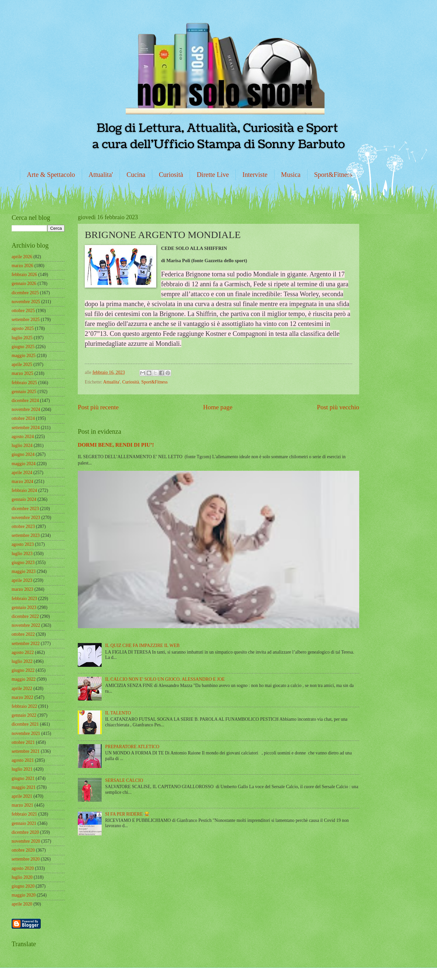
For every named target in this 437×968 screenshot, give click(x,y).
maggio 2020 (23, 895)
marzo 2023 (22, 589)
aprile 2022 (22, 688)
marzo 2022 (22, 697)
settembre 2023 (26, 535)
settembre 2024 (26, 427)
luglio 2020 (22, 877)
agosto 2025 (23, 328)
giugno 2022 (23, 670)
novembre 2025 (26, 301)
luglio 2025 (22, 337)
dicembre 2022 (25, 616)
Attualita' (101, 174)
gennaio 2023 (24, 607)
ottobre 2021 (23, 742)
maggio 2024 (23, 463)
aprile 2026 (22, 256)
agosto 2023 (23, 544)
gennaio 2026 (24, 283)
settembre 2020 (26, 859)
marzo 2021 (22, 805)
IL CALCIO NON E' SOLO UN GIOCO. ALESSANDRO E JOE (165, 679)
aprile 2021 (22, 796)
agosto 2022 (23, 652)
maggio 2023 (23, 571)
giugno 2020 (23, 886)
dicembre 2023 (25, 508)
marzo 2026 (22, 265)
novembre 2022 (26, 625)
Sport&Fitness (333, 174)
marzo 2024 (22, 481)
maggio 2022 (23, 679)
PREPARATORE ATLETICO (132, 746)
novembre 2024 (26, 409)
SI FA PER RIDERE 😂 (127, 814)
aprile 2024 (22, 472)
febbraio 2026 (24, 274)
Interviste (254, 174)
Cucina (135, 174)
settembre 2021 (26, 751)
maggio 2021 (23, 787)
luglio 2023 (22, 553)
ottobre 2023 (23, 526)
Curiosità (171, 174)
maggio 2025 (23, 355)
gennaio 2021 (24, 823)
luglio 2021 (22, 769)
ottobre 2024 (23, 418)
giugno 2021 (23, 778)
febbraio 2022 (24, 706)
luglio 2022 (22, 661)
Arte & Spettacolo (51, 174)
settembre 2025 (26, 319)
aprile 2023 (22, 580)
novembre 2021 (26, 733)
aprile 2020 (22, 904)
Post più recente (98, 407)
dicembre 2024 (25, 400)
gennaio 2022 (24, 715)
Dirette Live (213, 174)
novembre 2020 (26, 841)
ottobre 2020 (23, 850)
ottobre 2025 (23, 310)
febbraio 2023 (24, 598)
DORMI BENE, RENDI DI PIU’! (116, 445)
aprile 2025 (22, 364)
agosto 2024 (23, 436)
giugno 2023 (23, 562)
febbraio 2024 (24, 490)
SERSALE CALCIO (124, 780)
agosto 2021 (23, 760)
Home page (217, 407)
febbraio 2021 (24, 814)
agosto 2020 (23, 868)
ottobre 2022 (23, 634)
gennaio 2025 (24, 391)
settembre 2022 (26, 643)
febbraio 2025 (24, 382)
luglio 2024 (22, 445)
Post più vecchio (338, 407)
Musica (291, 174)
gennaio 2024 (24, 499)
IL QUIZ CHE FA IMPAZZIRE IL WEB (142, 645)
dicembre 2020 (25, 832)
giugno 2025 (23, 346)
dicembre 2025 (25, 292)
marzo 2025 (22, 373)
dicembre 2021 (25, 724)
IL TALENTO (118, 712)
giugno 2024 (23, 454)
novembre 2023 (26, 517)
